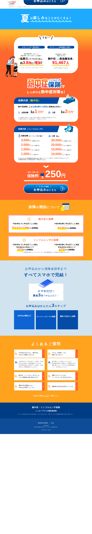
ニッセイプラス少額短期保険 (46, 511)
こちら (46, 495)
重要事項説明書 (43, 523)
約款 (52, 523)
